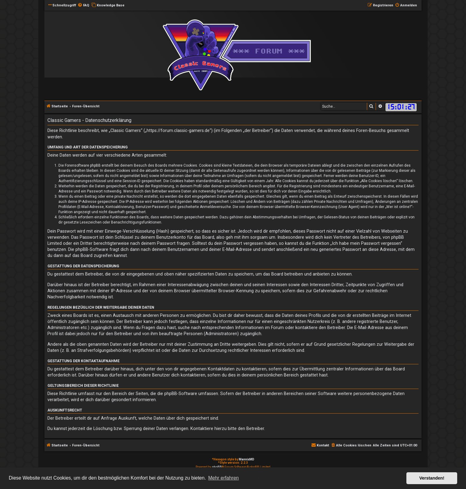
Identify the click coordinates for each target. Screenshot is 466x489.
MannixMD (246, 459)
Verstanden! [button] (431, 478)
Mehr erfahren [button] (223, 477)
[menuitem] (83, 5)
